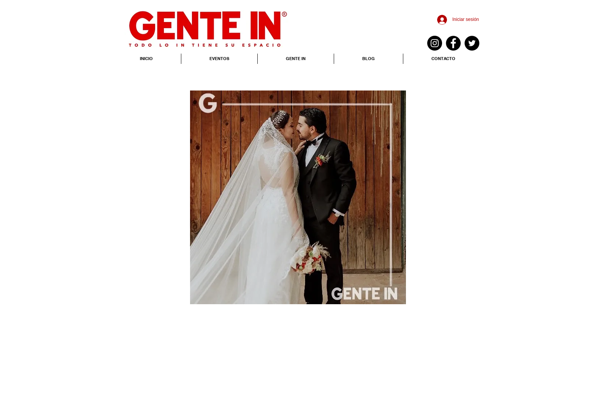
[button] (298, 197)
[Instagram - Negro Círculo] (434, 43)
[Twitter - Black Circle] (471, 43)
